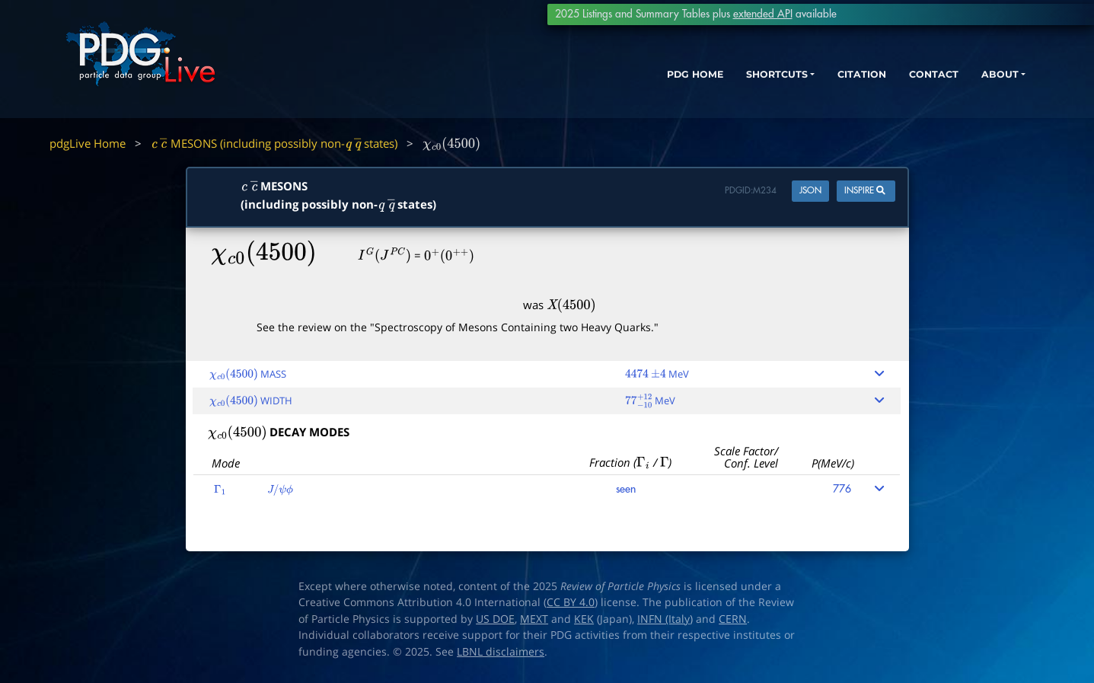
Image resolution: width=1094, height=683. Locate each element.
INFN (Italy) (665, 619)
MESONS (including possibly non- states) (274, 143)
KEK (584, 619)
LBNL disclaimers (500, 652)
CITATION (824, 82)
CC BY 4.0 (571, 602)
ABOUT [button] (976, 82)
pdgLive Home (87, 143)
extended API (763, 14)
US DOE (495, 619)
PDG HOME (634, 82)
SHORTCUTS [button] (727, 82)
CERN (733, 619)
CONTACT (903, 82)
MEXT (534, 619)
